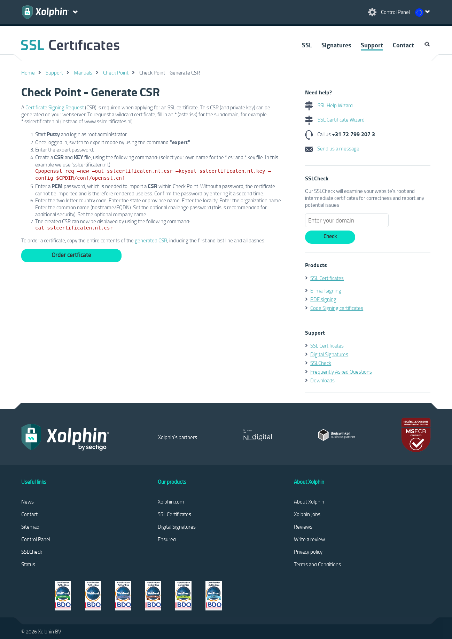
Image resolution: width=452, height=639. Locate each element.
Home (28, 72)
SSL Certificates (327, 277)
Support (372, 44)
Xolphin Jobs (307, 514)
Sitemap (30, 526)
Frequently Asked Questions (341, 371)
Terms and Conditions (317, 564)
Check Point (115, 72)
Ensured (167, 539)
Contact (403, 44)
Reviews (303, 526)
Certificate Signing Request (54, 107)
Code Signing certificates (336, 307)
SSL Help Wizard (329, 105)
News (27, 501)
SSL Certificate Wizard (335, 119)
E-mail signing (325, 290)
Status (28, 564)
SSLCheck (320, 362)
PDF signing (323, 299)
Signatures (336, 44)
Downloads (322, 380)
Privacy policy (308, 551)
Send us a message (332, 148)
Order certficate (71, 255)
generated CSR (151, 240)
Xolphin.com (171, 501)
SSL (307, 44)
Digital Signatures (329, 354)
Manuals (83, 72)
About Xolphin (309, 501)
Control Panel (35, 539)
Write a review (309, 539)
